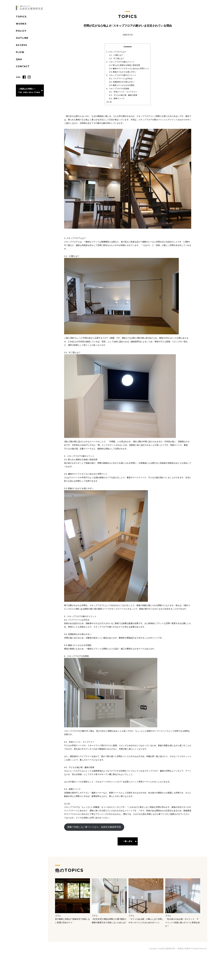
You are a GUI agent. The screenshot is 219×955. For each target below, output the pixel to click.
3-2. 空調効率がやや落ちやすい (122, 82)
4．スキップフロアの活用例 (117, 89)
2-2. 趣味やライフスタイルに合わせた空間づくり (129, 68)
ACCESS (21, 45)
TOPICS (21, 16)
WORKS (21, 23)
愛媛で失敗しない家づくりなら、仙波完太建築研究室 (94, 827)
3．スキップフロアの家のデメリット (121, 75)
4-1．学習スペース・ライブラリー (123, 92)
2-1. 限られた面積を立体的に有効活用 (124, 65)
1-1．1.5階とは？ (116, 55)
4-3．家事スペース (116, 98)
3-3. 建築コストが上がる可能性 (122, 85)
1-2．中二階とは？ (116, 58)
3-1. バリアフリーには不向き (121, 79)
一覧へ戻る (128, 841)
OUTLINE (22, 38)
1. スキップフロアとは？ (116, 52)
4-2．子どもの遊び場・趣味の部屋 (123, 95)
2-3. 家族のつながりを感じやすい (122, 72)
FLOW (20, 52)
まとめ (109, 102)
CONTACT (23, 66)
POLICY (21, 31)
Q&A (19, 59)
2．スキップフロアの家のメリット (120, 62)
